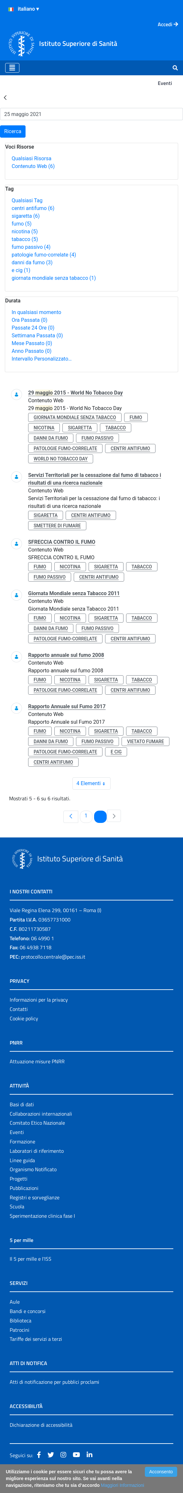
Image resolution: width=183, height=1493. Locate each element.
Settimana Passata (37, 335)
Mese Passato (32, 343)
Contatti (19, 1009)
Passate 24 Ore (33, 328)
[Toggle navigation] (12, 68)
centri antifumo (33, 208)
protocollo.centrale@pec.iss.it (53, 957)
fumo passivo (31, 247)
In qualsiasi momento (36, 312)
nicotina (25, 231)
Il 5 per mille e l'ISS (30, 1259)
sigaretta (26, 216)
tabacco (25, 239)
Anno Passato (31, 351)
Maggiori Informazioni (122, 1485)
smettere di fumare (57, 525)
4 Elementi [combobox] (94, 783)
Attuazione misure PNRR (37, 1061)
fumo (22, 224)
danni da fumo (32, 262)
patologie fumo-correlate (44, 255)
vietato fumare (145, 741)
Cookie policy (24, 1018)
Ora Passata (30, 320)
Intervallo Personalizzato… (42, 359)
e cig (21, 270)
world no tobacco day (61, 458)
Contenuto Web (33, 166)
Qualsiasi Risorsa (31, 158)
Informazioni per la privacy (39, 1000)
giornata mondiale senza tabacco (54, 278)
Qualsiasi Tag (27, 200)
